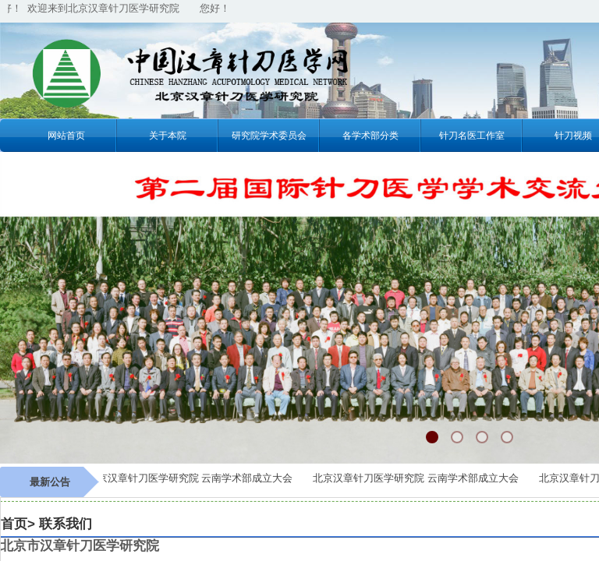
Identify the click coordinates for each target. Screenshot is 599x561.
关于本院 (167, 135)
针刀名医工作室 (472, 135)
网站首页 (66, 135)
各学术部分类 (370, 135)
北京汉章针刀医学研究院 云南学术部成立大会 (193, 478)
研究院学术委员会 (269, 135)
